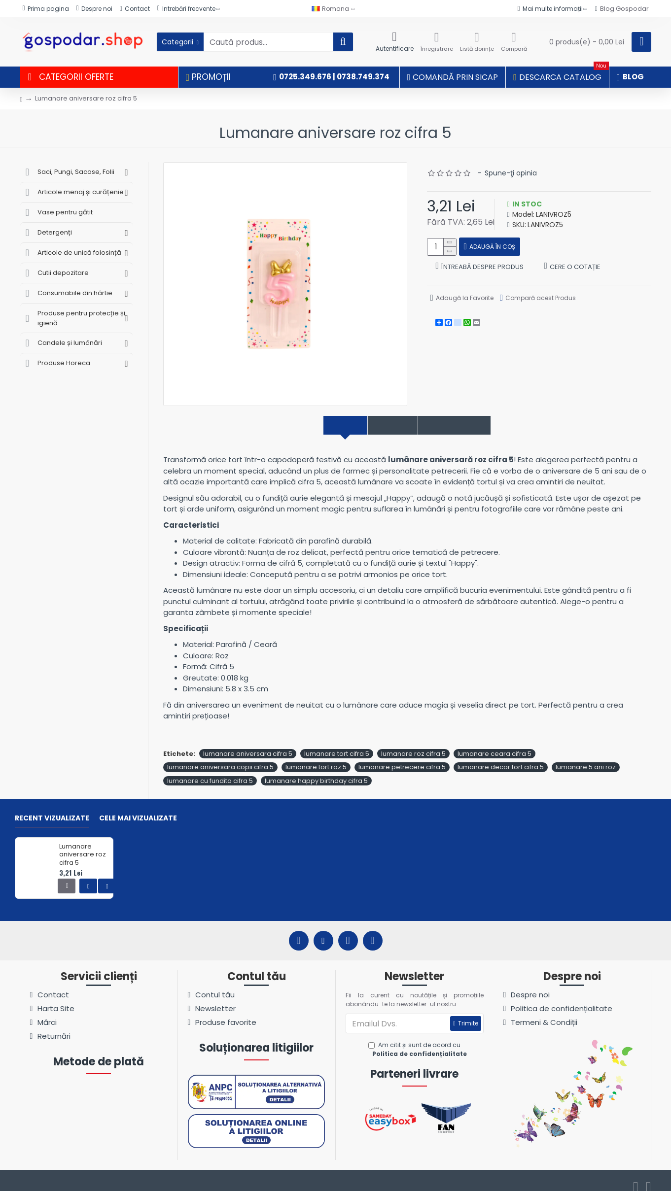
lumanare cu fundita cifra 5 (210, 770)
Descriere (326, 425)
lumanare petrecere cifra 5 (402, 756)
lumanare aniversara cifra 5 (247, 743)
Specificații (386, 425)
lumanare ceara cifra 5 (494, 743)
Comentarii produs (467, 425)
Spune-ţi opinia (511, 173)
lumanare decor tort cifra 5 (501, 756)
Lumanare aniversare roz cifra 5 (82, 844)
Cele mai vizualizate (138, 808)
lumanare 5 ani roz (586, 756)
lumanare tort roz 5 (316, 756)
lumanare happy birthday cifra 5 (316, 770)
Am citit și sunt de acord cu (418, 1039)
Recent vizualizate (52, 808)
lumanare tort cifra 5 (336, 743)
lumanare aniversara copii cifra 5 (220, 756)
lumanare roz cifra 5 (413, 743)
